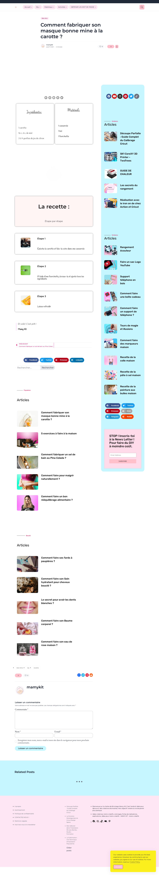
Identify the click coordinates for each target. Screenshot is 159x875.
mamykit (49, 45)
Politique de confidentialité (24, 814)
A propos (18, 806)
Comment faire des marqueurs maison (129, 344)
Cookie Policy (135, 862)
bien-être (20, 668)
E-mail (57, 731)
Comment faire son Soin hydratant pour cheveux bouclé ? (55, 582)
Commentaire (21, 709)
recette (36, 668)
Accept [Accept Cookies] (118, 867)
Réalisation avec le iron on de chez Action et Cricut (130, 203)
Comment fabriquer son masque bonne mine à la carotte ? (55, 416)
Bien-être (44, 18)
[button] (45, 97)
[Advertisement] (79, 66)
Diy (37, 7)
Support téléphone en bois (128, 280)
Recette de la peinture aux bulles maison (128, 390)
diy (28, 668)
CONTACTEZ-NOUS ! (22, 817)
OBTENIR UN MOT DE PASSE (82, 7)
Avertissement (20, 810)
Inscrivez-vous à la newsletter (25, 825)
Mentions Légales (21, 821)
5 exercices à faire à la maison (59, 433)
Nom (18, 731)
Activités (61, 7)
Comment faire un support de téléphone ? (129, 311)
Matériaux (48, 7)
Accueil (27, 7)
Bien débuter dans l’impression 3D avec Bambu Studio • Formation (72, 830)
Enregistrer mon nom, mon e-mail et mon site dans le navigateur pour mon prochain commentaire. (53, 741)
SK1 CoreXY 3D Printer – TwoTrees (128, 157)
